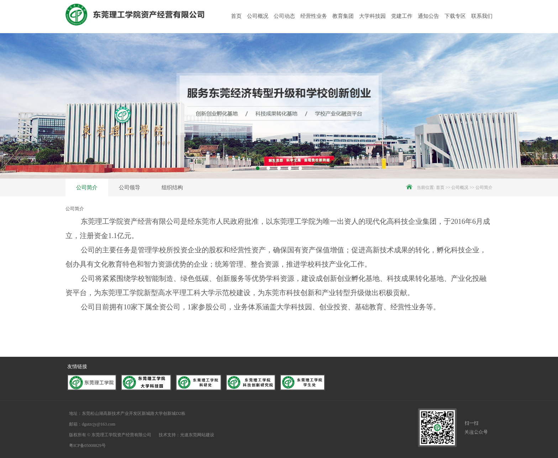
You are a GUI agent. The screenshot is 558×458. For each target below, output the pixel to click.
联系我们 (482, 16)
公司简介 (87, 187)
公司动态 (284, 16)
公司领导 (129, 187)
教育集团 (343, 16)
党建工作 (401, 16)
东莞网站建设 (201, 434)
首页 (236, 16)
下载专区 (455, 16)
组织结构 (172, 187)
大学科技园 (372, 16)
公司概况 (257, 16)
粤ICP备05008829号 (87, 445)
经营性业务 (313, 16)
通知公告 (428, 16)
